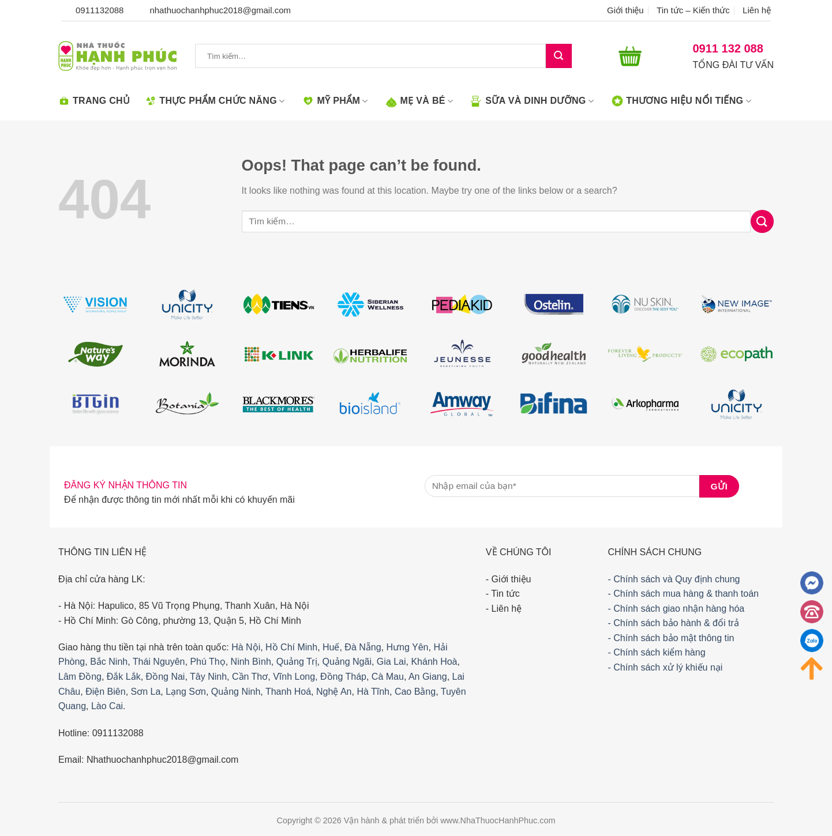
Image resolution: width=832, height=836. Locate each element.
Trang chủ (94, 101)
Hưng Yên (408, 647)
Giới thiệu (625, 10)
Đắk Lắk (124, 676)
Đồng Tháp (343, 676)
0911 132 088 (728, 48)
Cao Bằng (415, 691)
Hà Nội (245, 647)
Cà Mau (388, 676)
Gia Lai (391, 661)
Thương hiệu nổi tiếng (681, 101)
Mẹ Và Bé (420, 101)
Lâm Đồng (80, 676)
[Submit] (558, 56)
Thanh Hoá (288, 691)
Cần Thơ (250, 676)
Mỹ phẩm (335, 101)
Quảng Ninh (236, 691)
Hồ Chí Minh (291, 647)
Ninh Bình (251, 661)
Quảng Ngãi (347, 661)
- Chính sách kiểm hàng (656, 652)
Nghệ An (333, 691)
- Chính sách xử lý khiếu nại (665, 667)
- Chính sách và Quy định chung (674, 579)
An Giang (427, 676)
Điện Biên (105, 691)
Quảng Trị (296, 661)
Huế (331, 647)
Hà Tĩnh (373, 691)
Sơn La (146, 691)
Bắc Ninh (109, 661)
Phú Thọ (207, 661)
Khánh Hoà (434, 661)
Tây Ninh (208, 676)
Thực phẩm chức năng (214, 101)
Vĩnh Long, (295, 676)
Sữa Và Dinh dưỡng (532, 101)
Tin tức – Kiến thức (693, 10)
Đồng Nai (165, 676)
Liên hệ (757, 10)
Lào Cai (107, 706)
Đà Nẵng (362, 647)
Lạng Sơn (186, 691)
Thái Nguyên (159, 661)
